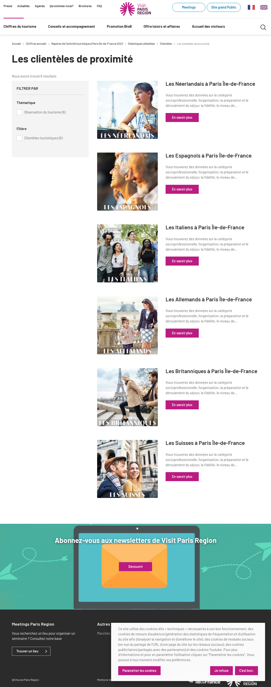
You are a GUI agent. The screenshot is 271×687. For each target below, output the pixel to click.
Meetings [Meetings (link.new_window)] (189, 7)
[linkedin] (185, 621)
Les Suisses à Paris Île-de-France (218, 433)
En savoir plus (196, 123)
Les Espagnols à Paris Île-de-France (214, 157)
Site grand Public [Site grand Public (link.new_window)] (223, 7)
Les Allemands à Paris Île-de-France (214, 296)
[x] (192, 621)
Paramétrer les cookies (139, 671)
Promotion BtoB (119, 26)
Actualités (23, 6)
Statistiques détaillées (141, 43)
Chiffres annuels (36, 43)
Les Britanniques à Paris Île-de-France (216, 366)
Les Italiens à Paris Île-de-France (218, 223)
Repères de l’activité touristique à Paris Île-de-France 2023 (87, 43)
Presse (8, 6)
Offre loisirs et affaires (162, 26)
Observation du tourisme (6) (45, 112)
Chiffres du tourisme (20, 26)
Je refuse (221, 671)
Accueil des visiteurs (208, 26)
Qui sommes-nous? (61, 6)
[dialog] (188, 652)
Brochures (85, 6)
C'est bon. (246, 671)
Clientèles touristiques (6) (43, 138)
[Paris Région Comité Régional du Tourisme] (135, 9)
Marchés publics (109, 621)
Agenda (40, 6)
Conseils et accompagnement (71, 26)
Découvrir (135, 554)
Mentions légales (107, 667)
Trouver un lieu (27, 639)
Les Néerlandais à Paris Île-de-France (215, 87)
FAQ (99, 6)
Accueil (16, 43)
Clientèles (166, 43)
